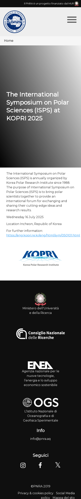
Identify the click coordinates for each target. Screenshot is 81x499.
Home (8, 41)
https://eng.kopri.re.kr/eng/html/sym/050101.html (43, 235)
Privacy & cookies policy (35, 493)
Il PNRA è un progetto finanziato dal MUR (51, 3)
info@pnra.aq (40, 439)
